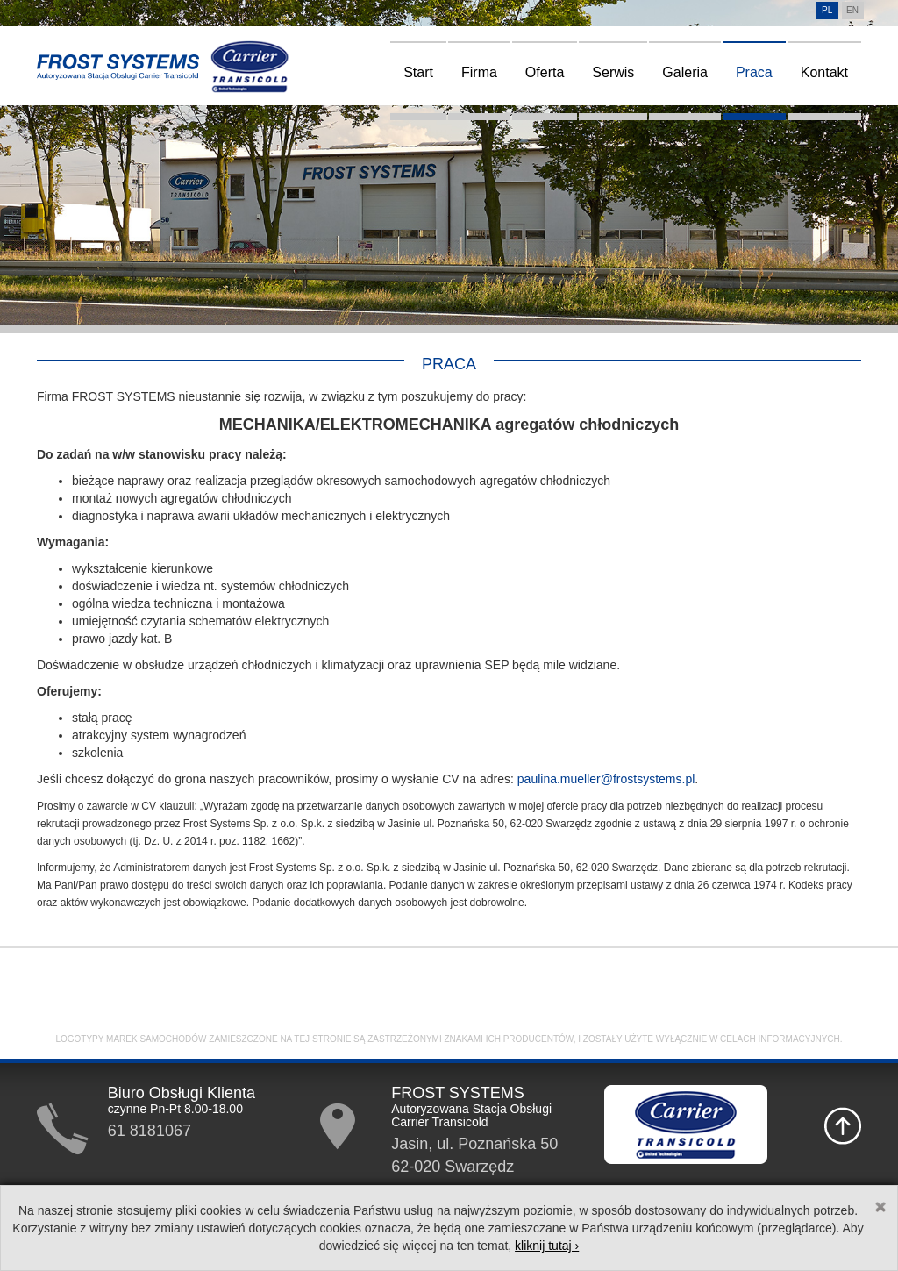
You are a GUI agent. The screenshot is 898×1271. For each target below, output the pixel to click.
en (852, 10)
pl (827, 10)
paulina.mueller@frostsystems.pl (606, 779)
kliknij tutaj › (547, 1246)
